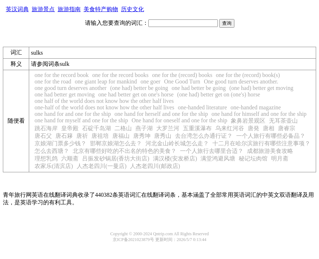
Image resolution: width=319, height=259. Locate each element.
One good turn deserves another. (241, 81)
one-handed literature (202, 107)
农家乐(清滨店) (54, 166)
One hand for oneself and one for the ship (179, 120)
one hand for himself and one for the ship (258, 114)
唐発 (253, 128)
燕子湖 (144, 128)
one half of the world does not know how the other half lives (104, 101)
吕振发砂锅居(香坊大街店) (115, 158)
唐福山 (121, 136)
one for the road (53, 81)
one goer (150, 81)
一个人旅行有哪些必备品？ (270, 136)
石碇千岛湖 (96, 128)
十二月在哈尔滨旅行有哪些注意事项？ (261, 143)
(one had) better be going (139, 88)
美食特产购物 (101, 9)
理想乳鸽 (46, 158)
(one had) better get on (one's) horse (218, 94)
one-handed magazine (255, 107)
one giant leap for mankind (106, 81)
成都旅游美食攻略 (270, 151)
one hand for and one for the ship (73, 114)
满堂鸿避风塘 (218, 158)
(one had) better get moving (261, 88)
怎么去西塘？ (52, 151)
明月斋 (279, 158)
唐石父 (43, 136)
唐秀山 (162, 136)
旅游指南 (69, 9)
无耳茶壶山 (283, 121)
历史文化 (132, 9)
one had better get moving (65, 94)
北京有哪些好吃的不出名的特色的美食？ (124, 151)
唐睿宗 (286, 128)
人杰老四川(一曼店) (102, 166)
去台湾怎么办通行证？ (204, 136)
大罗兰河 (167, 128)
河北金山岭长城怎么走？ (177, 143)
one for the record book (62, 75)
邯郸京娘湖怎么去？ (116, 143)
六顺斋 (69, 158)
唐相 (268, 128)
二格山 (123, 128)
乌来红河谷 (229, 128)
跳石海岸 (46, 128)
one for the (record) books (182, 75)
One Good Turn (182, 81)
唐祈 (82, 136)
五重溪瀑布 (197, 128)
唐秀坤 (141, 136)
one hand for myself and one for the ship (81, 120)
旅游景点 (43, 9)
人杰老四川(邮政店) (155, 166)
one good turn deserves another (71, 88)
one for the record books (120, 75)
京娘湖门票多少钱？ (60, 143)
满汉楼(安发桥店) (175, 158)
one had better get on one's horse (136, 94)
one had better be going (199, 88)
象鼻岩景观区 (248, 121)
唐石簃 (64, 136)
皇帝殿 (69, 128)
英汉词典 (17, 9)
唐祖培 (100, 136)
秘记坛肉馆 (253, 158)
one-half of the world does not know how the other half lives (104, 107)
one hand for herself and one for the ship (161, 114)
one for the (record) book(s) (248, 75)
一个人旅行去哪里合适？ (211, 151)
